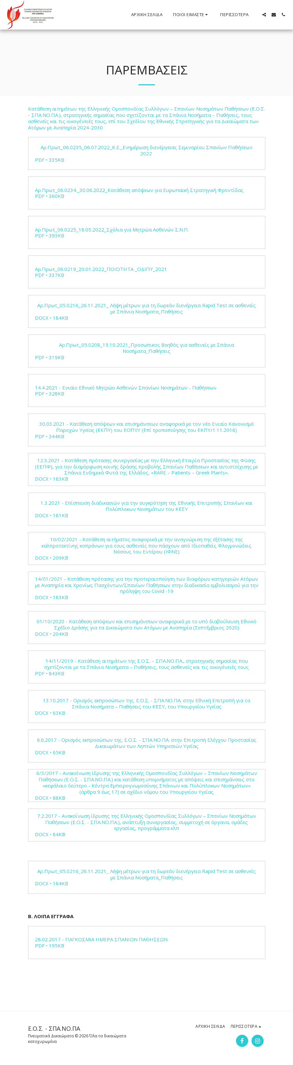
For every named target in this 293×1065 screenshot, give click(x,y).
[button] (191, 15)
